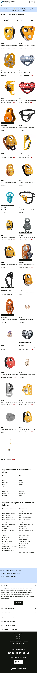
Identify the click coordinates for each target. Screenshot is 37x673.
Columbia (22, 478)
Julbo (20, 486)
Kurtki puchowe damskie (9, 508)
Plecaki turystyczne (7, 533)
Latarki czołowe (6, 526)
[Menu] (1, 5)
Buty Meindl (22, 526)
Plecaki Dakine (23, 528)
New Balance (23, 489)
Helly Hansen (6, 493)
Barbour (4, 495)
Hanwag (21, 491)
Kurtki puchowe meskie (8, 515)
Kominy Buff (22, 547)
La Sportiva (5, 482)
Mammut (21, 484)
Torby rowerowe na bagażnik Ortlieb (24, 542)
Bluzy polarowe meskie (8, 519)
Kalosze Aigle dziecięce (25, 513)
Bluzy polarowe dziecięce (26, 511)
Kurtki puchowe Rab (24, 535)
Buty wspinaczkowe (7, 544)
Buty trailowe (5, 539)
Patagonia (5, 475)
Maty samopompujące (8, 524)
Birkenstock (22, 493)
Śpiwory (4, 528)
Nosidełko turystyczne (8, 550)
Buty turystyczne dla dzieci (9, 546)
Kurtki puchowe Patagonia (26, 552)
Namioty (4, 522)
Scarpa (21, 480)
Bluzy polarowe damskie (8, 513)
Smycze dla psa (23, 539)
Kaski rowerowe (6, 548)
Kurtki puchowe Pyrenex (25, 517)
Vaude (21, 482)
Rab (3, 480)
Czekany (4, 535)
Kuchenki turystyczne (8, 530)
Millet (3, 489)
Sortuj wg (32, 20)
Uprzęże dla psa (23, 537)
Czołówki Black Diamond (26, 524)
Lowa (3, 484)
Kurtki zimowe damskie (8, 511)
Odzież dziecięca (23, 508)
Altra (3, 486)
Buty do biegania (7, 541)
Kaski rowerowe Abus (25, 550)
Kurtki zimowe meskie (8, 517)
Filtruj (5, 20)
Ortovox (4, 478)
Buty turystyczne (6, 537)
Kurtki (20, 515)
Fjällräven (21, 475)
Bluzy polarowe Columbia (26, 522)
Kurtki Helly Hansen (24, 519)
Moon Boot (5, 491)
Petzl (20, 495)
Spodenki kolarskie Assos (26, 530)
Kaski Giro (22, 533)
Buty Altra (22, 545)
